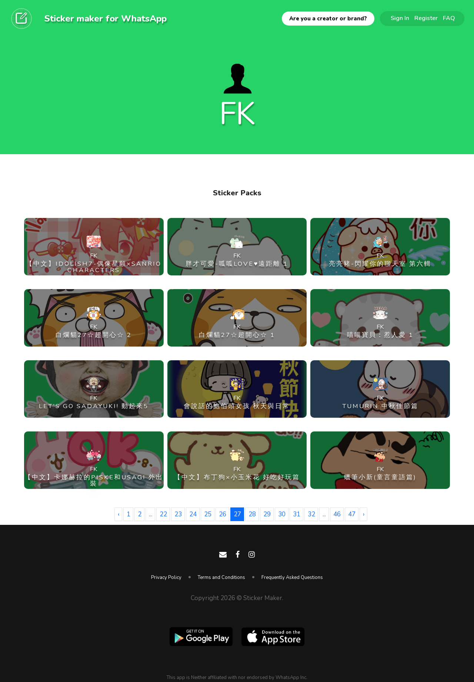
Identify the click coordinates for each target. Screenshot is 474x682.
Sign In (400, 18)
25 (207, 514)
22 (163, 514)
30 (282, 514)
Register (426, 18)
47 (352, 514)
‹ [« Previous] (118, 514)
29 (267, 514)
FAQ (449, 18)
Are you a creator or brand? (328, 18)
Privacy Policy (166, 577)
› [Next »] (363, 514)
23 (178, 514)
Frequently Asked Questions (292, 577)
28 (252, 514)
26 (222, 514)
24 (193, 514)
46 (337, 514)
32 (311, 514)
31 (296, 514)
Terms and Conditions (221, 577)
